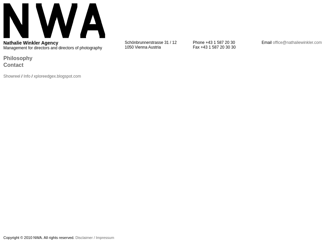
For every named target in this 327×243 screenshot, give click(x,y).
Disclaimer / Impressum (95, 238)
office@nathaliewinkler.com (297, 42)
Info (27, 76)
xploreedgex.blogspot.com (57, 76)
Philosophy (17, 58)
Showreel (11, 76)
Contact (13, 65)
